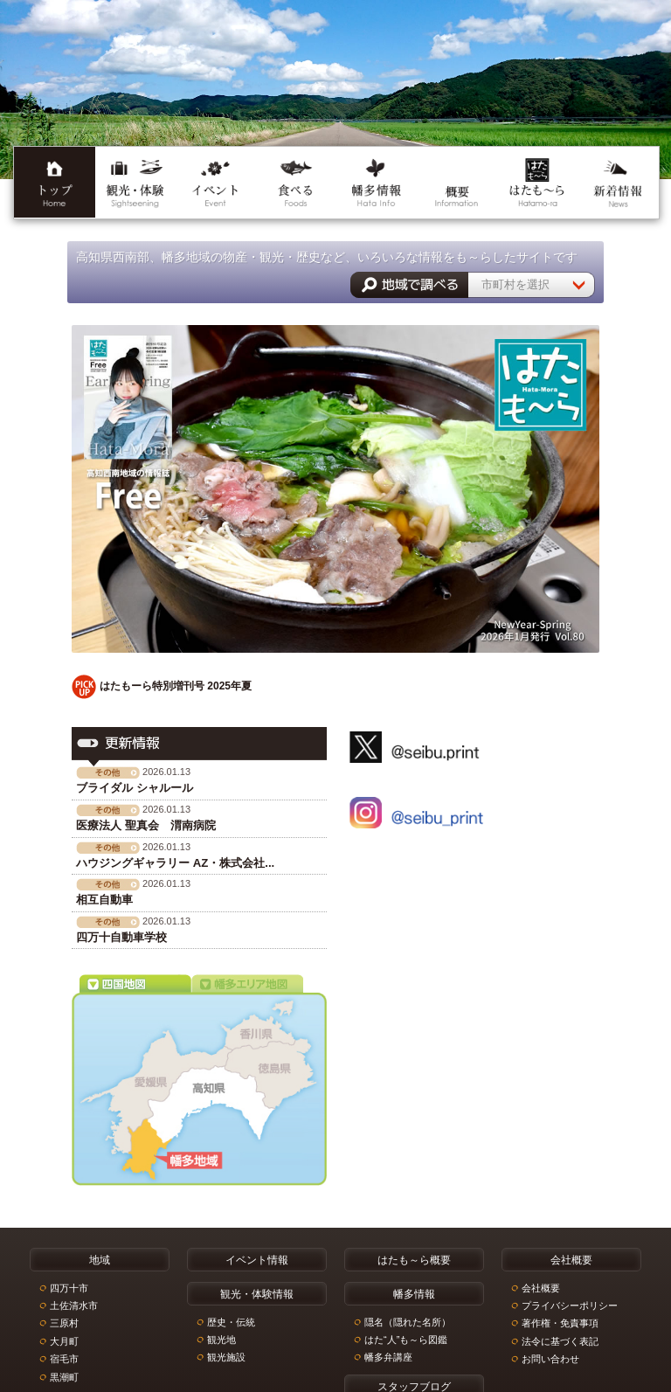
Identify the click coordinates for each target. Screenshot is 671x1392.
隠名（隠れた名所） (407, 1321)
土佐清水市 (74, 1304)
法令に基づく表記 (560, 1340)
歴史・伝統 (231, 1321)
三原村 (64, 1323)
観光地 (221, 1338)
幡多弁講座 (388, 1357)
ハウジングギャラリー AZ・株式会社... (175, 862)
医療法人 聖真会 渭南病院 (146, 825)
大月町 (64, 1340)
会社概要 (541, 1287)
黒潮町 (64, 1376)
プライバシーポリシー (570, 1304)
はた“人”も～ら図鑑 (405, 1338)
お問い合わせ (550, 1359)
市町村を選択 (515, 284)
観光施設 (226, 1357)
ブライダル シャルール (134, 787)
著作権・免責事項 (560, 1323)
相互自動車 (104, 899)
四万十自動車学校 (121, 937)
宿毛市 (64, 1359)
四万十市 (69, 1287)
